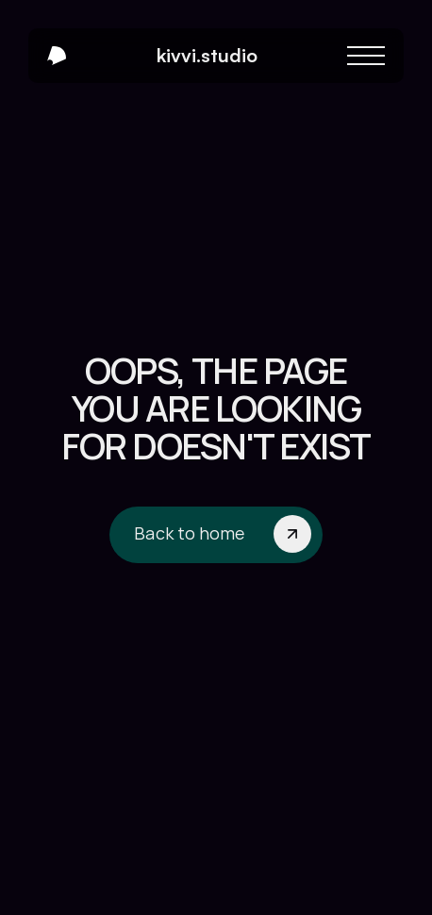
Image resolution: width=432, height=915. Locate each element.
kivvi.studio (207, 55)
